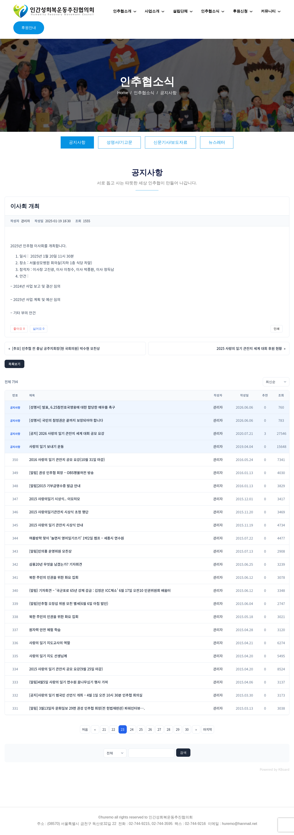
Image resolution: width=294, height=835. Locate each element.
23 (122, 729)
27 (159, 729)
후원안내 (28, 28)
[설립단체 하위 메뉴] (191, 11)
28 (168, 729)
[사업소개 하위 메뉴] (162, 11)
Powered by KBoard (274, 769)
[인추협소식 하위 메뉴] (222, 11)
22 (113, 729)
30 (187, 729)
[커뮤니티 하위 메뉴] (279, 11)
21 (104, 729)
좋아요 (19, 328)
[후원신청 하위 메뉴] (251, 11)
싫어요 (38, 328)
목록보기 (14, 364)
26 (150, 729)
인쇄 (277, 328)
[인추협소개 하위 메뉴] (134, 11)
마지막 (207, 729)
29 (178, 729)
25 (141, 729)
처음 (85, 729)
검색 (183, 752)
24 (132, 729)
